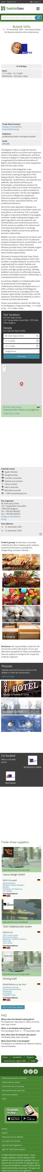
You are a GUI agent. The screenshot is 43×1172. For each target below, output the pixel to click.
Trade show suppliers (10, 1095)
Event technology (10, 937)
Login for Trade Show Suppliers (13, 1149)
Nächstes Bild (40, 909)
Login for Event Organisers (12, 1145)
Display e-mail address (12, 127)
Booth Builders (9, 883)
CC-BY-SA (39, 404)
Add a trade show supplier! (13, 1007)
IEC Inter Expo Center (12, 407)
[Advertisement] (21, 440)
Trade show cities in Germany (13, 1086)
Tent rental (7, 943)
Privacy (4, 1129)
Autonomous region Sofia (15, 1061)
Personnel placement (12, 989)
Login (3, 2)
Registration (11, 2)
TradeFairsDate (12, 8)
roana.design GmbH (14, 874)
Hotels (4, 1099)
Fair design (7, 891)
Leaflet (17, 404)
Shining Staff (10, 978)
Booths (6, 887)
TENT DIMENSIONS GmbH (17, 926)
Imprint (4, 1133)
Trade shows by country (11, 1082)
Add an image (8, 676)
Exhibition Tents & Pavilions (14, 939)
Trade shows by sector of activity (14, 1078)
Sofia (33, 1061)
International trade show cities (13, 1090)
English (37, 2)
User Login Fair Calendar (11, 1141)
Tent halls (7, 941)
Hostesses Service (10, 987)
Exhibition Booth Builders (13, 885)
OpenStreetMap (28, 404)
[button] (22, 384)
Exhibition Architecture (12, 889)
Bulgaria (30, 1057)
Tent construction (10, 935)
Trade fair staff (9, 995)
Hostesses (7, 991)
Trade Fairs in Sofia (11, 413)
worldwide (17, 1057)
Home (5, 1057)
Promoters (7, 993)
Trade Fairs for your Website (12, 1137)
